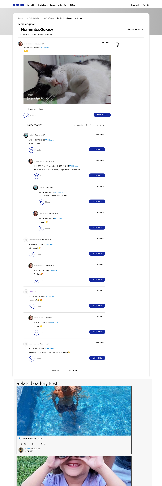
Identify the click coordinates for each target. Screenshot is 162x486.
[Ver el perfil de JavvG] (31, 292)
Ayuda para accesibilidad (26, 481)
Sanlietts (28, 458)
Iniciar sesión (135, 5)
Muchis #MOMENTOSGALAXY (130, 408)
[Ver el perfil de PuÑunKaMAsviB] (35, 240)
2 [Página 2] (90, 125)
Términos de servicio (52, 481)
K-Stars (72, 5)
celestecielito (122, 418)
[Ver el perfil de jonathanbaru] (34, 344)
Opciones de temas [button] (135, 29)
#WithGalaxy (44, 48)
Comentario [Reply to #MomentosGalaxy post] (102, 115)
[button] (107, 43)
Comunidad (31, 5)
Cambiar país (102, 481)
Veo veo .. (74, 408)
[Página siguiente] (98, 125)
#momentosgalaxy (32, 408)
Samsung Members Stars (58, 5)
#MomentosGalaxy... (33, 447)
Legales (86, 481)
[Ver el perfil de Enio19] (31, 135)
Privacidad (72, 481)
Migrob (27, 418)
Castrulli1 (74, 418)
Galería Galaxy (43, 5)
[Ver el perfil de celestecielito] (28, 44)
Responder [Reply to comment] (97, 149)
